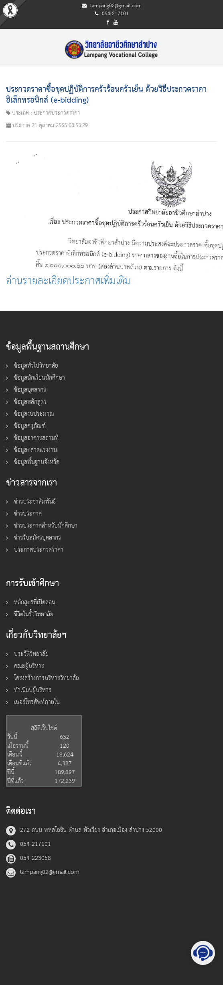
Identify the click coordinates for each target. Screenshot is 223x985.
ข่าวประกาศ (28, 513)
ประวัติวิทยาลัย (31, 654)
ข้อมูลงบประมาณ (34, 414)
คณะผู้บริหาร (29, 666)
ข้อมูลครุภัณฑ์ (30, 426)
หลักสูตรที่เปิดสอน (34, 602)
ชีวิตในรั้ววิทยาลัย (33, 614)
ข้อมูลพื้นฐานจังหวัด (36, 462)
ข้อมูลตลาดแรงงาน (35, 450)
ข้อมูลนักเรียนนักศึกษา (39, 377)
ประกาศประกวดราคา (38, 549)
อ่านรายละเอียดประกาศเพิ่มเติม (68, 281)
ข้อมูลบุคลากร (30, 389)
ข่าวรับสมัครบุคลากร (37, 537)
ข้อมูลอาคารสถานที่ (36, 438)
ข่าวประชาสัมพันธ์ (35, 501)
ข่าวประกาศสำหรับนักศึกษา (45, 525)
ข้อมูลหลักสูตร (30, 401)
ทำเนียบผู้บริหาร (32, 690)
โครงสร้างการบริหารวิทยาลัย (46, 678)
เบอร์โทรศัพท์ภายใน (37, 702)
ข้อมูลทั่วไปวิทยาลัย (36, 365)
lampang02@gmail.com (116, 5)
